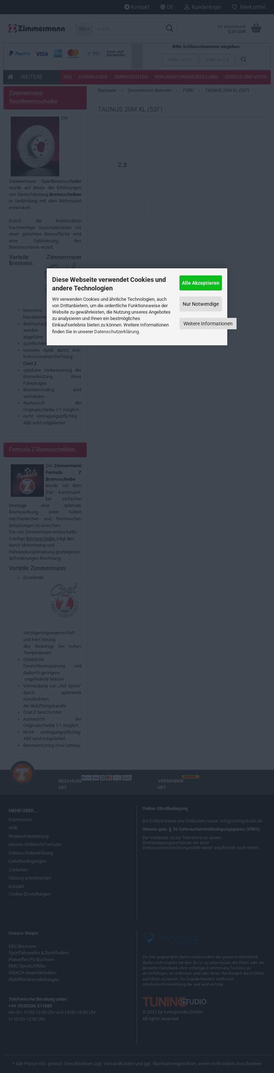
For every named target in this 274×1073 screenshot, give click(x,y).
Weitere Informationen (208, 323)
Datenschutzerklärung (116, 331)
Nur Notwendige (201, 304)
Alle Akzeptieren (200, 283)
